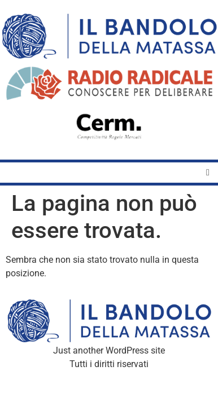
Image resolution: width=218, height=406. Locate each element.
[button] (208, 172)
